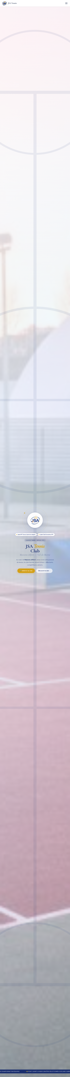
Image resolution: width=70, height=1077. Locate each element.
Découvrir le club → (44, 571)
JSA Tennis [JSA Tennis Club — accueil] (9, 3)
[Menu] (66, 3)
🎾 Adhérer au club (26, 571)
